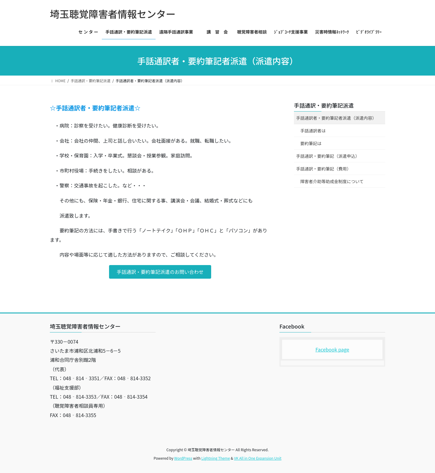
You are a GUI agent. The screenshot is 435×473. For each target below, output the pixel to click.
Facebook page (332, 349)
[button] (160, 272)
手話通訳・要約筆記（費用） (323, 169)
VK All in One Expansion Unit (258, 458)
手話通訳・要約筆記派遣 (324, 105)
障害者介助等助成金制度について (332, 181)
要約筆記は (310, 143)
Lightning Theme (215, 458)
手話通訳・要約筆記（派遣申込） (327, 156)
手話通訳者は (313, 131)
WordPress (183, 458)
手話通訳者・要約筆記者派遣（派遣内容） (336, 118)
